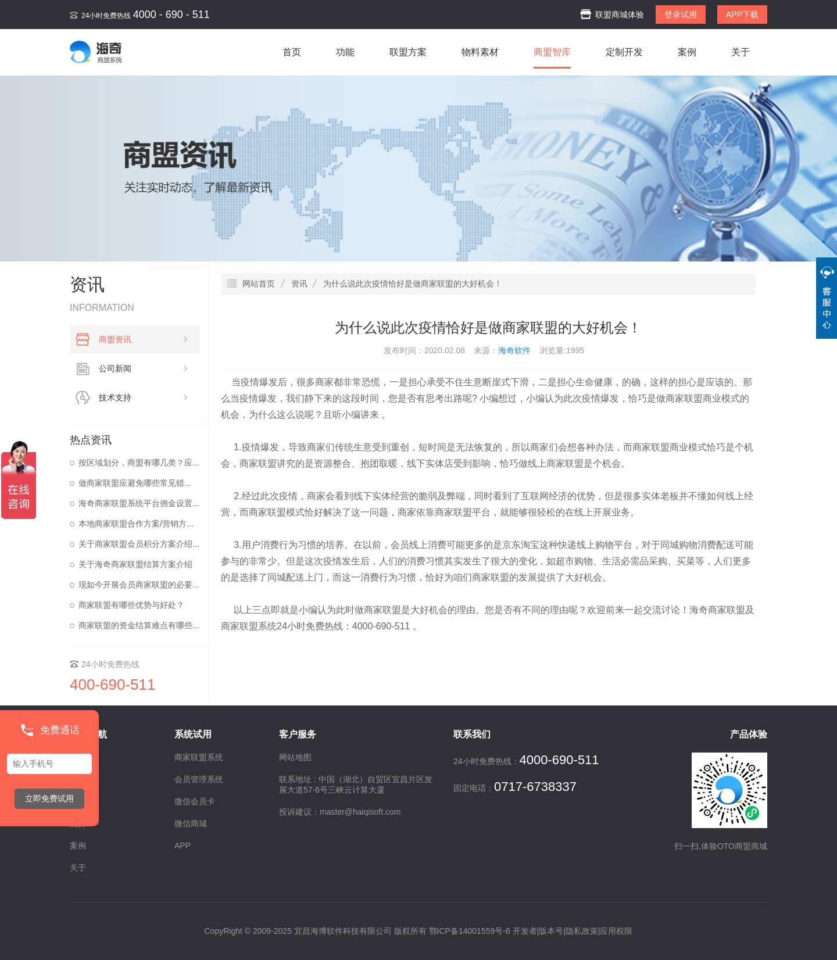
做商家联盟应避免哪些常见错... (134, 483)
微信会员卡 (194, 801)
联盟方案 (408, 52)
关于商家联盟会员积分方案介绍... (138, 544)
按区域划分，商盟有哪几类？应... (138, 462)
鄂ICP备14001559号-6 (469, 931)
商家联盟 (684, 398)
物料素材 (480, 52)
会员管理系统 (198, 779)
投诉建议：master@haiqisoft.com (339, 811)
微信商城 (190, 823)
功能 (345, 52)
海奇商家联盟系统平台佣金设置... (138, 503)
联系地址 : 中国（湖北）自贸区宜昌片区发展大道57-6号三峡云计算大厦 (355, 784)
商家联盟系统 (249, 626)
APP (182, 845)
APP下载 (742, 14)
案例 (687, 52)
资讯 (78, 801)
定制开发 (624, 52)
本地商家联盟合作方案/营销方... (136, 523)
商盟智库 (552, 52)
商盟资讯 (143, 339)
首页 (291, 52)
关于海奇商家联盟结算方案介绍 (135, 564)
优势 (78, 823)
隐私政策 (582, 931)
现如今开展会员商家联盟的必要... (138, 584)
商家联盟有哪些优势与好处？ (131, 605)
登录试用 (680, 14)
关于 (740, 52)
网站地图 (295, 757)
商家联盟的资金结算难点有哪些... (138, 625)
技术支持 (143, 397)
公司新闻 (143, 368)
